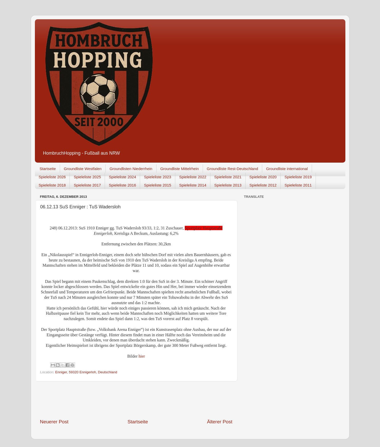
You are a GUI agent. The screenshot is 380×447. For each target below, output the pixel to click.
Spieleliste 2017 (87, 185)
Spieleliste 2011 (298, 185)
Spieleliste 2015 (157, 185)
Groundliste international (287, 168)
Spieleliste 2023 (157, 177)
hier (142, 356)
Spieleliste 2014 (192, 185)
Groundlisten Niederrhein (131, 168)
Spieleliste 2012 (263, 185)
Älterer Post (219, 421)
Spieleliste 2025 (87, 177)
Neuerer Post (54, 421)
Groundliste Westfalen (83, 168)
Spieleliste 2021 (227, 177)
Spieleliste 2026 (52, 177)
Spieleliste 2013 (227, 185)
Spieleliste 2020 (263, 177)
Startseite (48, 168)
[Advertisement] (136, 400)
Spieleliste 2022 (192, 177)
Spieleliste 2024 (122, 177)
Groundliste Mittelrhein (179, 168)
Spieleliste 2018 (52, 185)
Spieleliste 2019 (298, 177)
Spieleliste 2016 (122, 185)
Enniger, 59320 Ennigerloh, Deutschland (86, 372)
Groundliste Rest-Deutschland (232, 168)
